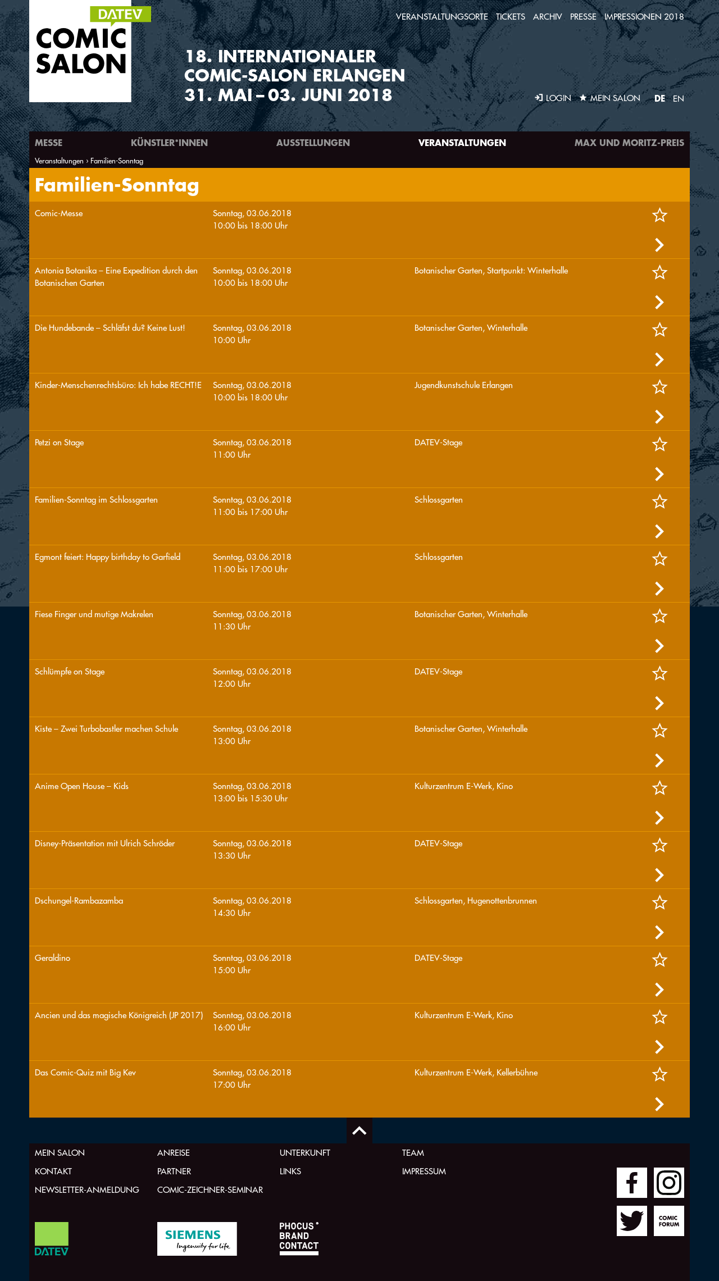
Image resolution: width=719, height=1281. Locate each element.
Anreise (173, 1152)
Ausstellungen (313, 142)
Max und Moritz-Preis (629, 142)
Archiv (547, 16)
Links (290, 1171)
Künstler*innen (169, 142)
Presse (583, 16)
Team (413, 1152)
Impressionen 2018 (644, 16)
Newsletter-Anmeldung (87, 1189)
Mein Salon (60, 1152)
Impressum (424, 1171)
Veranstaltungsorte (442, 16)
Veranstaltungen (462, 142)
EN (678, 98)
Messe (48, 142)
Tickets (510, 16)
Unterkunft (305, 1152)
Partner (174, 1171)
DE (659, 98)
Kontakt (53, 1171)
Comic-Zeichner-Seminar (210, 1189)
